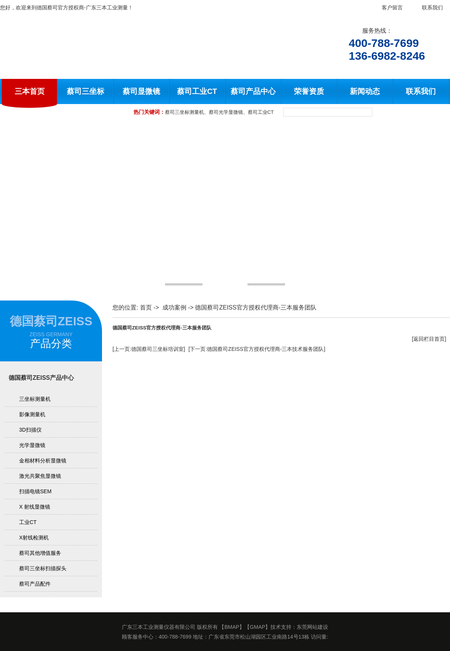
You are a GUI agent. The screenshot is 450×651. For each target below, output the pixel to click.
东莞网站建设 (312, 627)
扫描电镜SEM (35, 491)
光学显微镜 (32, 445)
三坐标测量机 (35, 399)
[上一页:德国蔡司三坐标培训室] (148, 349)
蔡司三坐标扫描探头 (42, 568)
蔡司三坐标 (85, 91)
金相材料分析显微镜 (42, 461)
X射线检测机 (34, 538)
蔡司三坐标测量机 (184, 112)
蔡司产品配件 (35, 584)
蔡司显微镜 (141, 91)
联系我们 (432, 8)
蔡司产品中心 (253, 91)
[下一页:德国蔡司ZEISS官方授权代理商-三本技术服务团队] (257, 349)
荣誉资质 (309, 91)
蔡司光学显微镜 (226, 112)
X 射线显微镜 (34, 507)
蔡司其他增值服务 (40, 553)
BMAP (231, 627)
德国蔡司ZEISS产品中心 (41, 378)
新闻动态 (365, 91)
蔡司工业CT (197, 91)
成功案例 (174, 307)
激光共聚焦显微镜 (40, 476)
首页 (146, 307)
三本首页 (30, 91)
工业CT (28, 522)
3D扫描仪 (30, 430)
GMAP (257, 627)
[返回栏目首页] (429, 339)
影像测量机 (32, 414)
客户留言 (392, 8)
